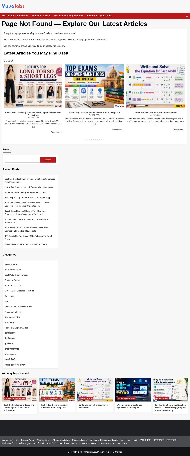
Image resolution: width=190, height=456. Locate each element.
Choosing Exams (12, 280)
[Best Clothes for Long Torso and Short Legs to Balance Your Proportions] (20, 390)
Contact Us (7, 440)
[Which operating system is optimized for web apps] (133, 390)
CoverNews (103, 451)
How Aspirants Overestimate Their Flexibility (26, 244)
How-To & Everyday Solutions (69, 16)
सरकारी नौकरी (10, 359)
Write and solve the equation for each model (156, 112)
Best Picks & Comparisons (15, 16)
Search (7, 149)
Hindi (7, 301)
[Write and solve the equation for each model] (95, 390)
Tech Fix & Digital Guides (99, 16)
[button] (182, 103)
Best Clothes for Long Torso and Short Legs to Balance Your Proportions (33, 113)
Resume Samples (12, 317)
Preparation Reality (14, 312)
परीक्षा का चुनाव (10, 354)
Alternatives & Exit (13, 269)
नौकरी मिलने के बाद (12, 349)
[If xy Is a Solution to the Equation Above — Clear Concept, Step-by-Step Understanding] (170, 390)
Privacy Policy (27, 440)
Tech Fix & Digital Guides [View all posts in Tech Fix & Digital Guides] (126, 398)
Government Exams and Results (19, 290)
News (74, 443)
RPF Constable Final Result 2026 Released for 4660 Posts (28, 237)
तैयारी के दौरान (10, 333)
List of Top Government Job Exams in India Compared (94, 112)
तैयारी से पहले (10, 338)
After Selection (12, 264)
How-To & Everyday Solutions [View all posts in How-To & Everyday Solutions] (14, 398)
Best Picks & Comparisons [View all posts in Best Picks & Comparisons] (51, 398)
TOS (17, 440)
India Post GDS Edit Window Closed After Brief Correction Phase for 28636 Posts (26, 229)
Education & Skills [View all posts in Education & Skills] (86, 398)
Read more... (56, 132)
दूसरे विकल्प (9, 343)
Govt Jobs (9, 296)
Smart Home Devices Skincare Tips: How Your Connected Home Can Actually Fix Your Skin (25, 212)
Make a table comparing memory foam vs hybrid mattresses (26, 221)
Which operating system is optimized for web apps (28, 197)
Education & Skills (41, 16)
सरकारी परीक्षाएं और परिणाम (15, 365)
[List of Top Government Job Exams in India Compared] (57, 390)
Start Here (9, 322)
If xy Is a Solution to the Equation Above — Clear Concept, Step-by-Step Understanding (27, 204)
